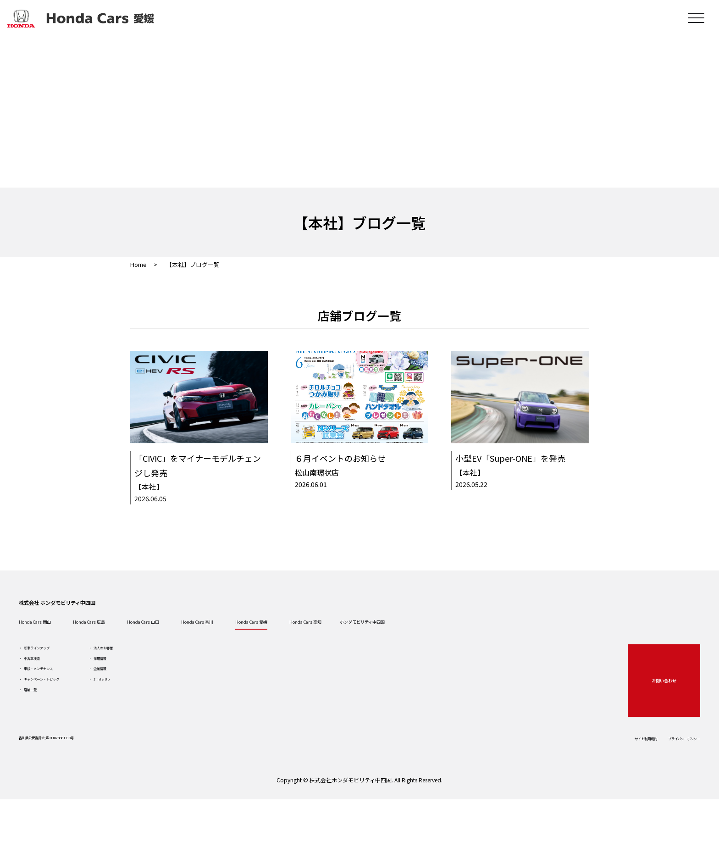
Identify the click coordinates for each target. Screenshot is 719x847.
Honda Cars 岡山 (60, 642)
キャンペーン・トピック (73, 725)
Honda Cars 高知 (482, 642)
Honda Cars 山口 (229, 642)
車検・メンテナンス (66, 708)
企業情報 (158, 708)
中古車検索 (54, 692)
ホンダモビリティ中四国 (577, 642)
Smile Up (159, 725)
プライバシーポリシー (657, 772)
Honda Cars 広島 (145, 642)
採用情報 (158, 692)
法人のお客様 (164, 675)
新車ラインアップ (63, 675)
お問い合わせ (653, 711)
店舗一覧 (50, 741)
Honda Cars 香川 (313, 642)
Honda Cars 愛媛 (398, 642)
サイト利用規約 (592, 772)
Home (138, 264)
